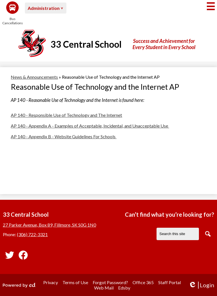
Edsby (124, 287)
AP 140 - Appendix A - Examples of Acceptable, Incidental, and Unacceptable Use (90, 125)
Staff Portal (169, 282)
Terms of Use (75, 282)
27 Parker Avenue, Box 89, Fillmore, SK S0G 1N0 (49, 224)
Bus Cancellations (12, 13)
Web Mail (104, 287)
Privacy (50, 282)
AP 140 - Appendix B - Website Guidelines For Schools (63, 136)
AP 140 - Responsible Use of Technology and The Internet (66, 115)
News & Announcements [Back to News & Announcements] (34, 77)
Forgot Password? (110, 282)
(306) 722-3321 (32, 234)
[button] (45, 8)
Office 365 (143, 282)
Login (201, 285)
